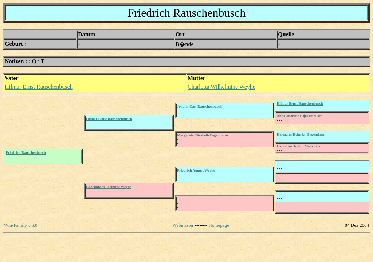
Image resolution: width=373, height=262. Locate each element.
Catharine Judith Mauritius (298, 146)
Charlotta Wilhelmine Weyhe (221, 87)
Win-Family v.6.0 (20, 225)
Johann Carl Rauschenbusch (199, 106)
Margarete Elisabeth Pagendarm (202, 135)
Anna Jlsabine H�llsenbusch (300, 116)
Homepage (219, 225)
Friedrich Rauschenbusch (26, 153)
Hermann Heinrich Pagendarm (301, 134)
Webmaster (182, 225)
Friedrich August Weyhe (196, 170)
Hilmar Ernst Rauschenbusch (39, 87)
